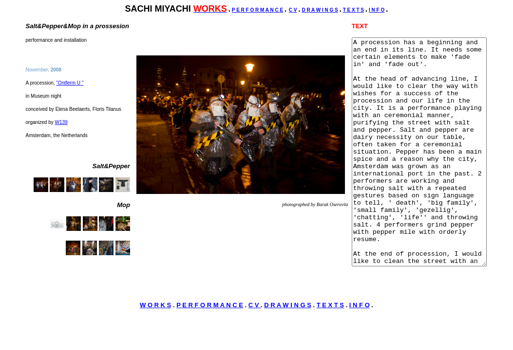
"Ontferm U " (69, 90)
